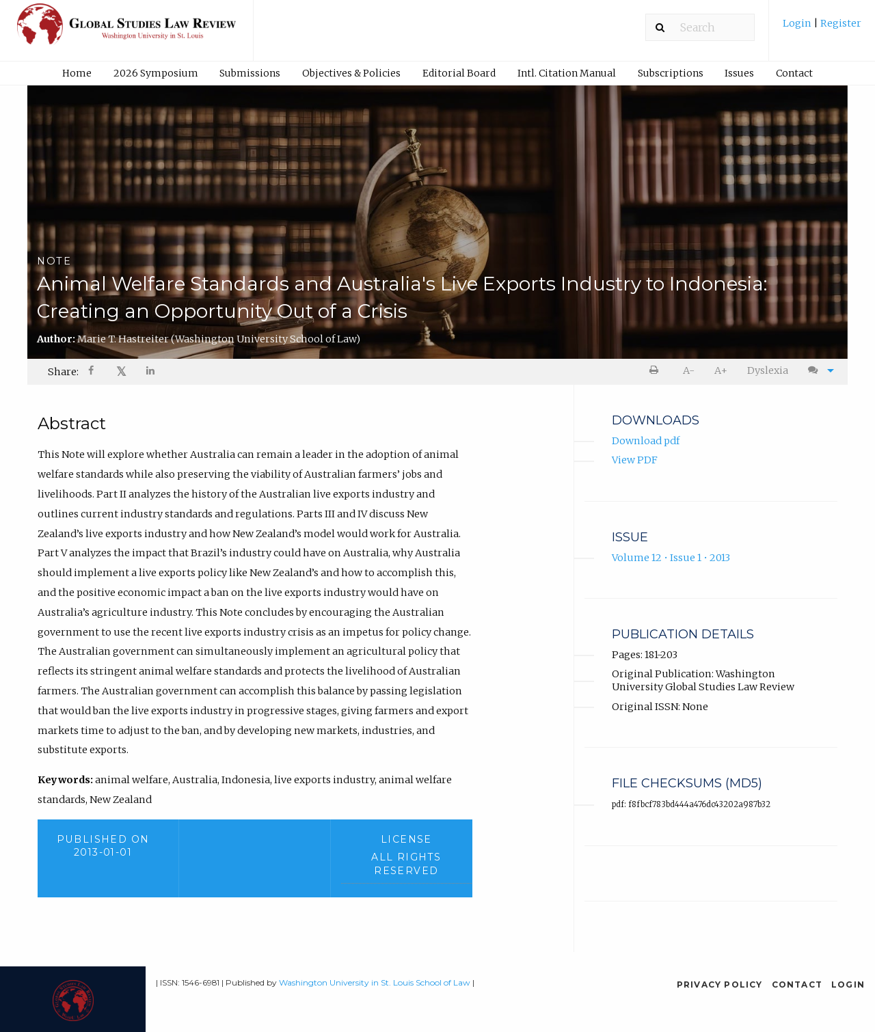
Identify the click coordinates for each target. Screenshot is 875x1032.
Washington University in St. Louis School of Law (374, 982)
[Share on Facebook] (92, 372)
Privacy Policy (720, 984)
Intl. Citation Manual (566, 73)
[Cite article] (817, 371)
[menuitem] (822, 28)
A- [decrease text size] (689, 370)
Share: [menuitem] (63, 372)
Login (798, 23)
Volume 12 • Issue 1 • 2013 (671, 558)
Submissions (249, 73)
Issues (739, 73)
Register (839, 23)
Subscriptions (670, 73)
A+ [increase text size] (720, 370)
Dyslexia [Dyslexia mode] (767, 370)
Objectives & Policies (351, 73)
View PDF (635, 460)
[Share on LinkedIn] (151, 372)
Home (77, 73)
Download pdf (645, 441)
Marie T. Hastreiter (218, 339)
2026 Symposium (155, 73)
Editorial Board (459, 73)
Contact (794, 73)
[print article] (656, 371)
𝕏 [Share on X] (121, 371)
